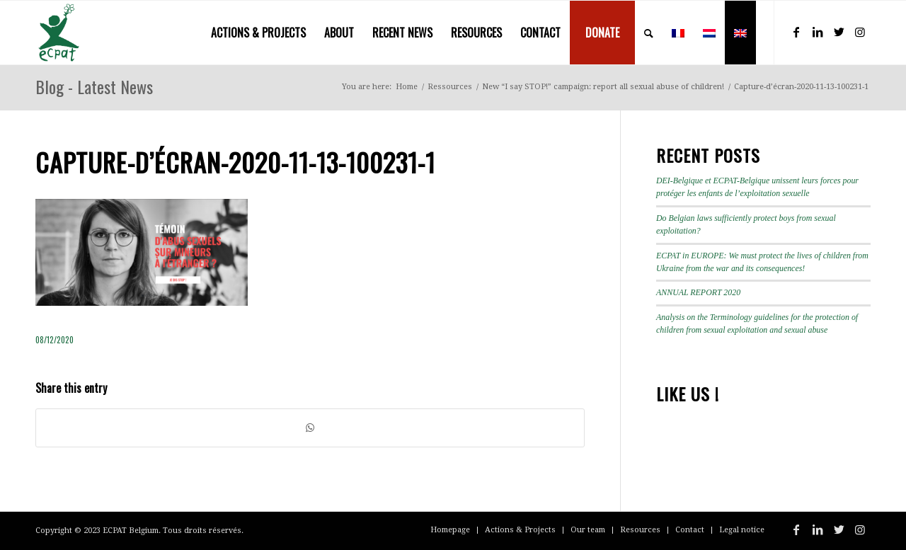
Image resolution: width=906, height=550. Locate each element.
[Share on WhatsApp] (310, 428)
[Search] (649, 32)
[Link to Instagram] (860, 31)
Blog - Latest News (94, 86)
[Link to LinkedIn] (817, 31)
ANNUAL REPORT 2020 (698, 292)
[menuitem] (258, 32)
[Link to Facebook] (796, 31)
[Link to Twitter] (838, 31)
